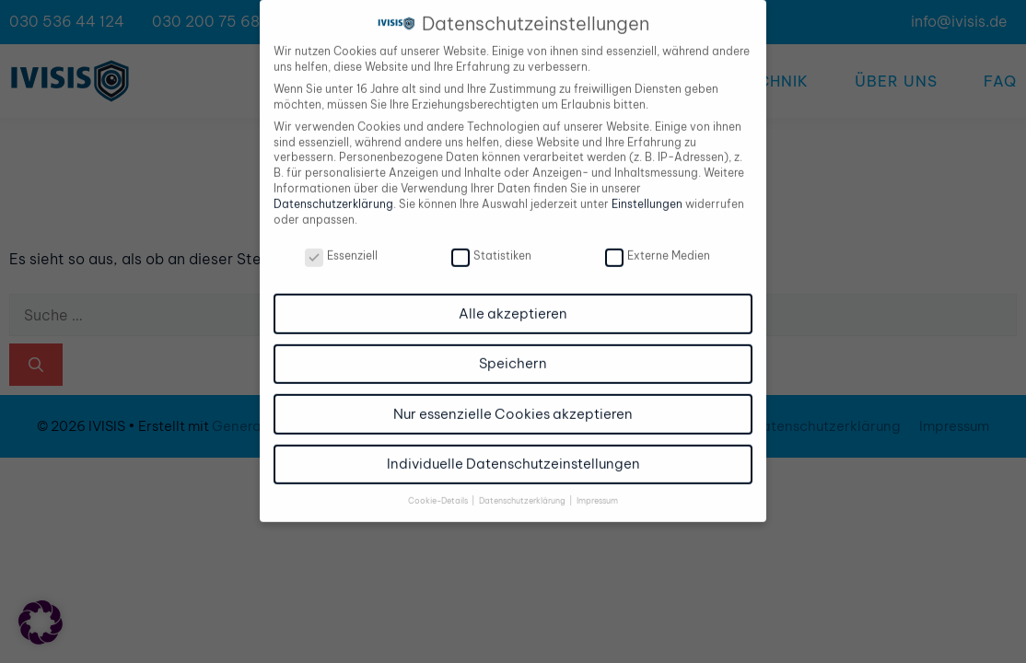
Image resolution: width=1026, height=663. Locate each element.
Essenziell (341, 245)
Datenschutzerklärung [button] (523, 489)
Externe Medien (657, 245)
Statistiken (491, 245)
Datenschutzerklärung (333, 193)
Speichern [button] (513, 353)
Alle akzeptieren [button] (513, 302)
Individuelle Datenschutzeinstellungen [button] (513, 453)
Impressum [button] (597, 489)
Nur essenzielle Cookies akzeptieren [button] (513, 403)
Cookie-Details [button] (439, 489)
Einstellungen (647, 193)
